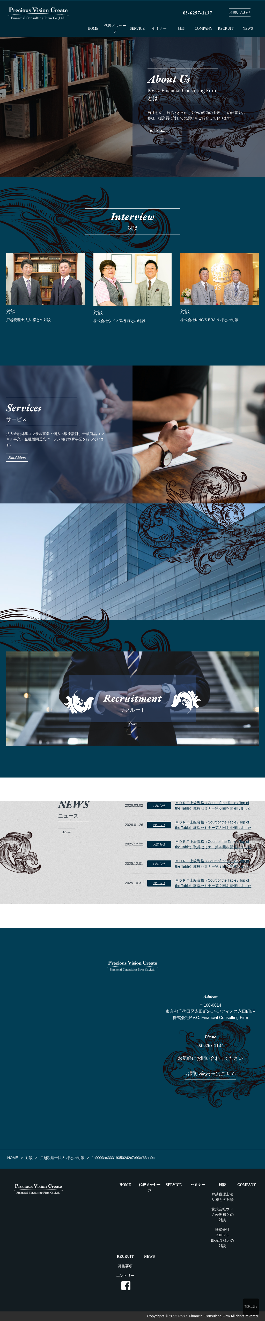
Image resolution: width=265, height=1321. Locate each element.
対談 (181, 28)
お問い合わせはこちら (210, 1074)
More (66, 832)
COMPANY (203, 28)
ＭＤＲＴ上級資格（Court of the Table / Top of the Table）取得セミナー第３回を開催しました (213, 863)
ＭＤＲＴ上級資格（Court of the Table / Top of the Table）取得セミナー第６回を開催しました (213, 805)
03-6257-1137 (210, 1045)
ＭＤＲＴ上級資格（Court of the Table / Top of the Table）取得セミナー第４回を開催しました (213, 844)
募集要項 (125, 1266)
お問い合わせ (240, 12)
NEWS (248, 28)
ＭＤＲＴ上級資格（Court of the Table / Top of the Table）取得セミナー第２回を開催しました (213, 883)
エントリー (125, 1276)
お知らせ (159, 805)
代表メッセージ (115, 28)
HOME (93, 28)
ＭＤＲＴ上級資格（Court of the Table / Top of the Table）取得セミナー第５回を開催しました (213, 825)
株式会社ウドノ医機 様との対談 (222, 1214)
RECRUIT (225, 28)
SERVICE (137, 28)
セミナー (159, 28)
